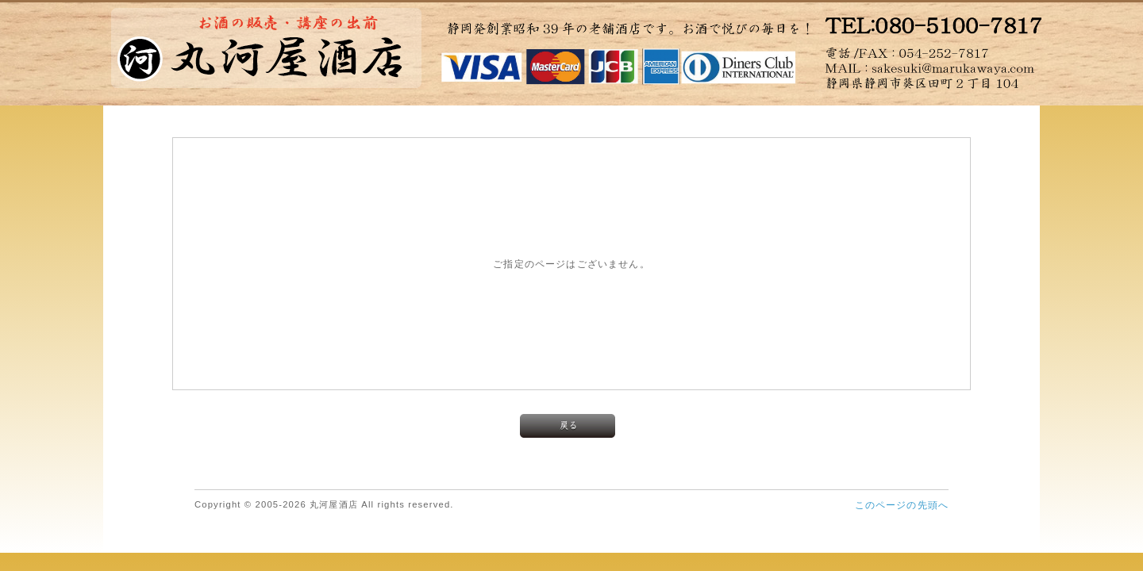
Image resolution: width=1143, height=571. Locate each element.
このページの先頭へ (902, 505)
